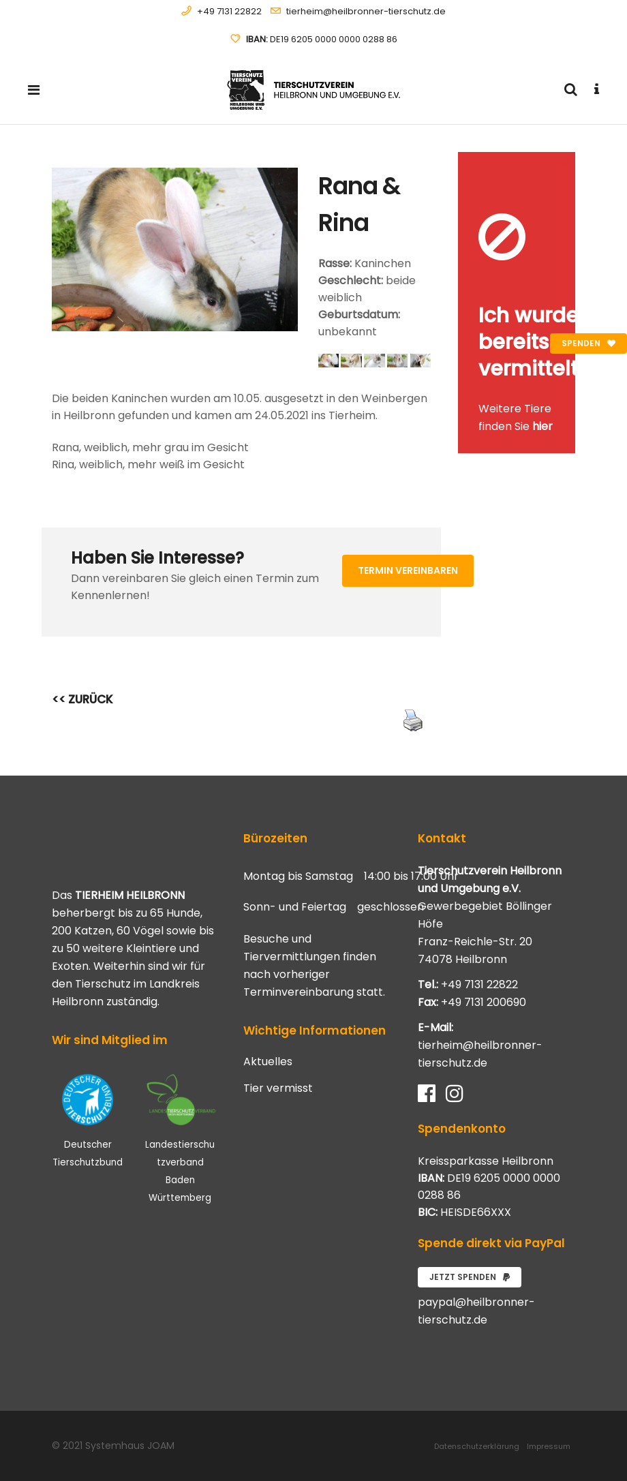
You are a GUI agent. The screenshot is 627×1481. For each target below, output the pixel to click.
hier (542, 426)
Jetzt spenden (469, 1277)
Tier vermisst (278, 1088)
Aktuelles (267, 1061)
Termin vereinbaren (408, 570)
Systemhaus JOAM (129, 1445)
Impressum (548, 1446)
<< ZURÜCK (82, 699)
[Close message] (565, 162)
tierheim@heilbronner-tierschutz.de (366, 11)
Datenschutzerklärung (476, 1446)
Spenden (588, 343)
